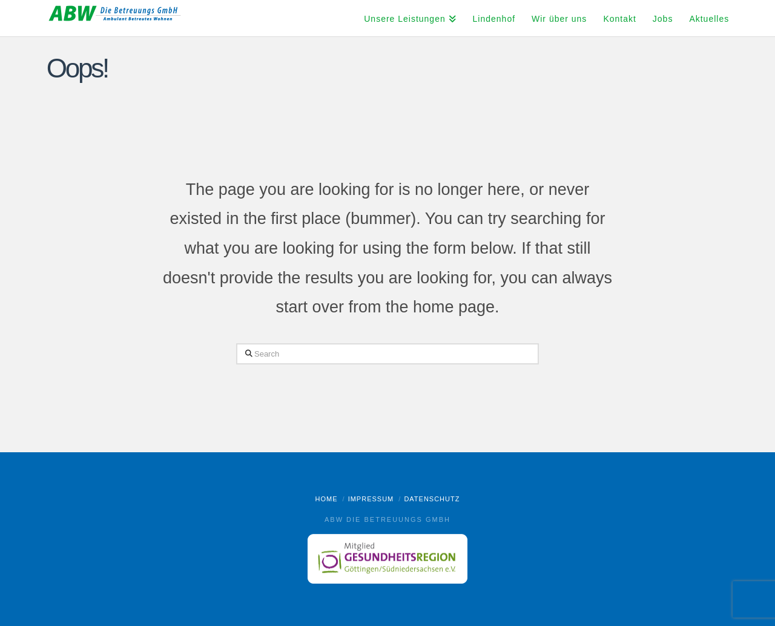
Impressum (371, 498)
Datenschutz (432, 498)
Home (326, 498)
